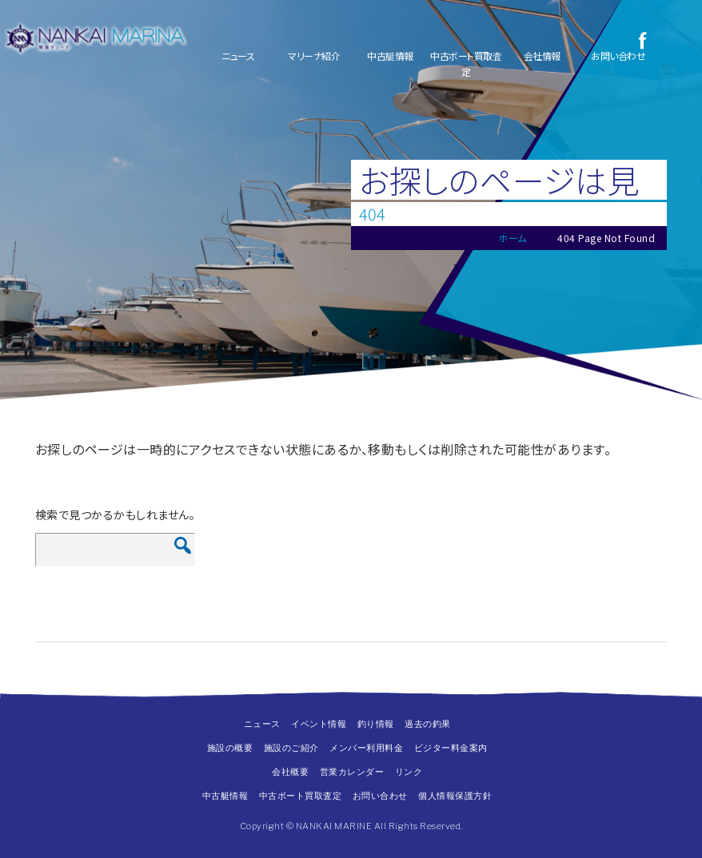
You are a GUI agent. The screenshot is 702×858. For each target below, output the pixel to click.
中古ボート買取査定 (465, 63)
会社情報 (542, 55)
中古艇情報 (390, 55)
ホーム (512, 237)
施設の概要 (230, 747)
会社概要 (290, 771)
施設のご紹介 (291, 747)
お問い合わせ (618, 55)
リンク (409, 771)
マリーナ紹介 (314, 55)
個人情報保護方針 (455, 795)
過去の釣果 (428, 723)
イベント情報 (318, 723)
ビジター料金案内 (451, 747)
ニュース (237, 55)
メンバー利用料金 (366, 747)
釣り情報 (375, 723)
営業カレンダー (352, 771)
